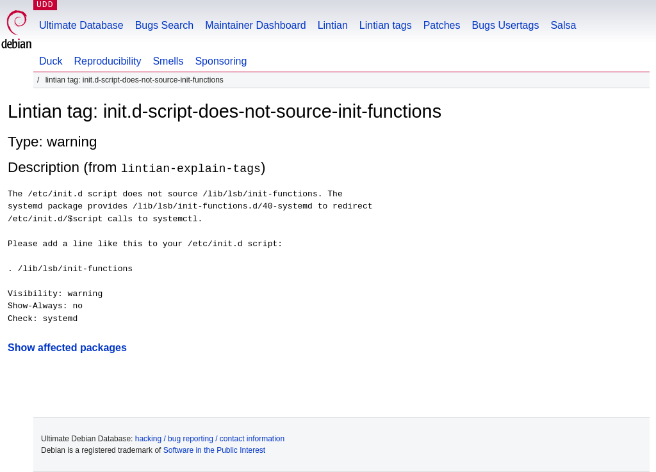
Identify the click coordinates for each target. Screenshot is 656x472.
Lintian (333, 25)
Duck (50, 61)
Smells (167, 61)
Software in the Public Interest (214, 450)
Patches (442, 25)
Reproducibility (107, 61)
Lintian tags (385, 25)
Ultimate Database (81, 25)
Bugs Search (164, 25)
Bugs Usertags (505, 25)
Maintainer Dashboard (255, 25)
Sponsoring (221, 61)
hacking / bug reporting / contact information (209, 438)
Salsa (563, 25)
